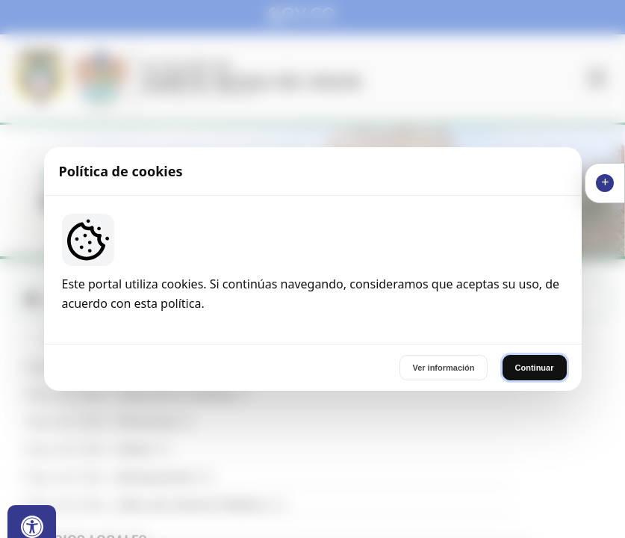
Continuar (534, 367)
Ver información (443, 367)
